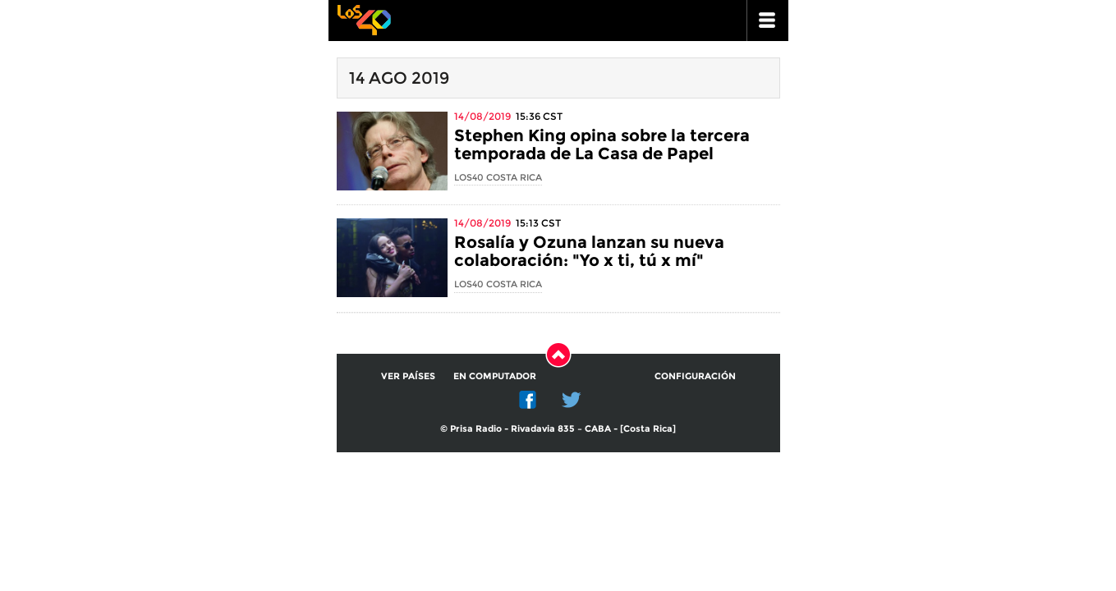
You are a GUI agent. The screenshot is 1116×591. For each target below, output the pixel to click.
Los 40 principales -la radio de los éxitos (364, 18)
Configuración (695, 376)
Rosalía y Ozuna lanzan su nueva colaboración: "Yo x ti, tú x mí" (589, 251)
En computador (494, 376)
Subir (558, 354)
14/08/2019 (482, 116)
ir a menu (767, 20)
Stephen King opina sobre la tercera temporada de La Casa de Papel (602, 144)
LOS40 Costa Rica (498, 177)
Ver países (408, 376)
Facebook (528, 399)
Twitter (571, 399)
